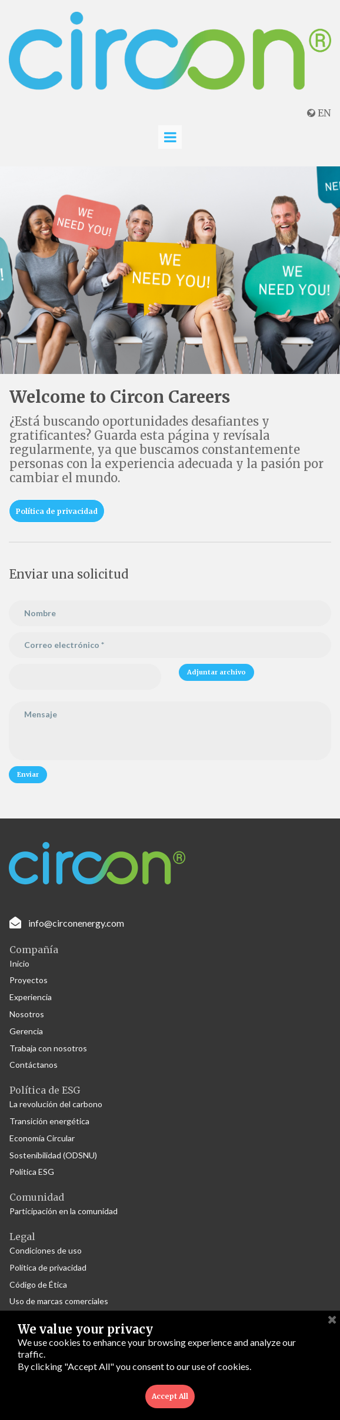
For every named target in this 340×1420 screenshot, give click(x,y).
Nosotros (26, 1014)
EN (319, 113)
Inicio (19, 963)
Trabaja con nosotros (48, 1048)
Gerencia (26, 1031)
